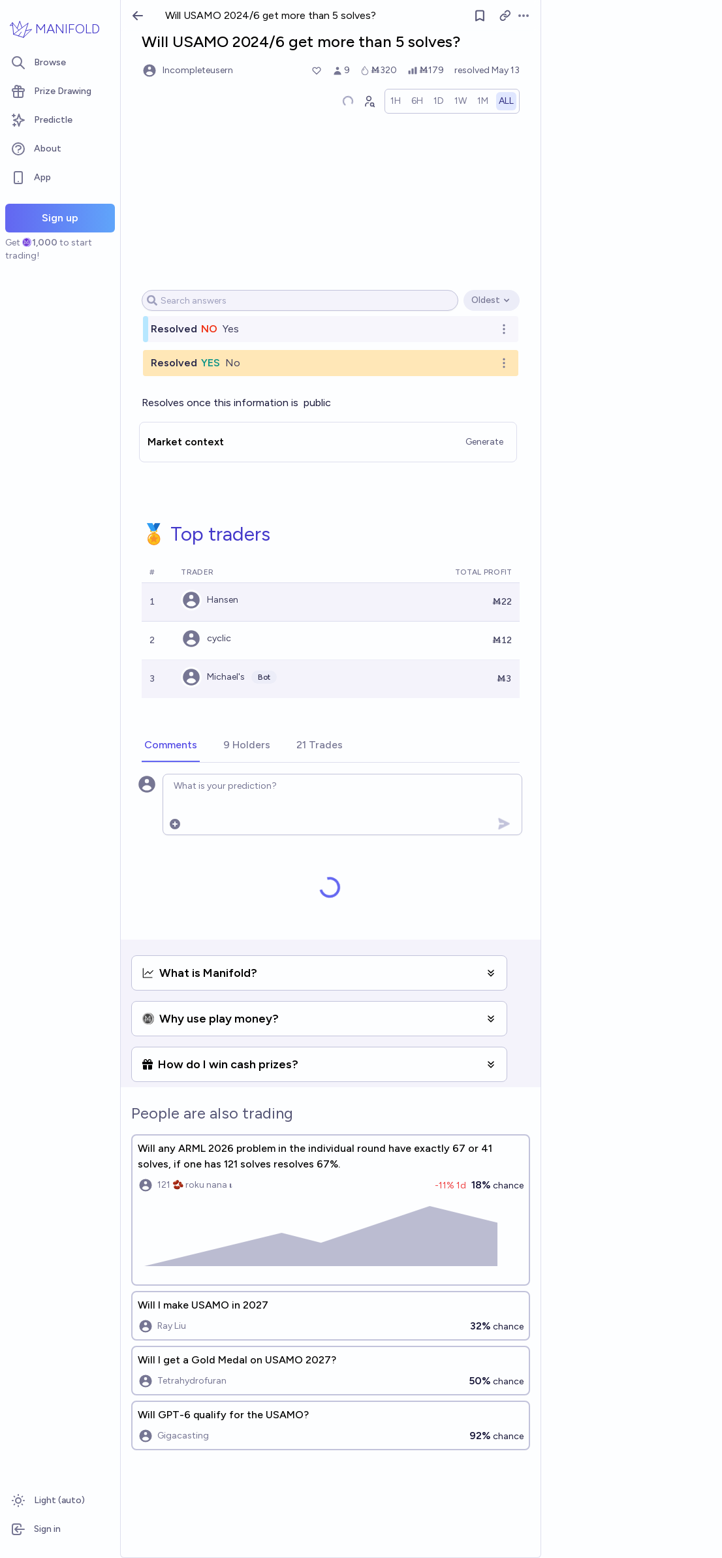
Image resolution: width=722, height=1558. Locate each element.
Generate (484, 441)
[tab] (171, 745)
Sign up (60, 218)
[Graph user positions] (369, 101)
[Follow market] (480, 15)
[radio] (395, 101)
